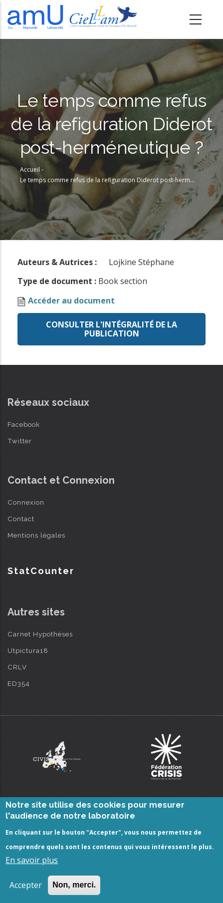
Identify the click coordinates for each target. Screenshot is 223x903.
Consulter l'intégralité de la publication (111, 329)
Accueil (30, 169)
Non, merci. (74, 885)
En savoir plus (31, 860)
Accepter (25, 885)
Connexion (25, 502)
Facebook (23, 424)
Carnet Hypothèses (40, 634)
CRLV (17, 667)
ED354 (18, 683)
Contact (20, 519)
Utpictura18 (27, 650)
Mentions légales (36, 535)
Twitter (19, 441)
